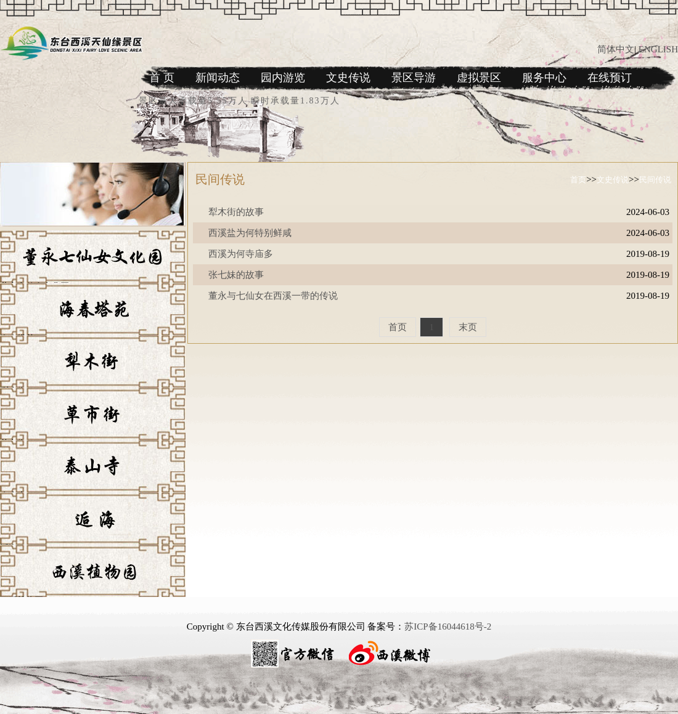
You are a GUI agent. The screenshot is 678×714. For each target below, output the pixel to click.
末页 (468, 327)
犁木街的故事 (236, 212)
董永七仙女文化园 (34, 286)
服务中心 (544, 77)
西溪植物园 (21, 601)
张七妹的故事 (236, 275)
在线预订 (609, 77)
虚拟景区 (479, 77)
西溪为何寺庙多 (240, 254)
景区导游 (413, 77)
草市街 (13, 443)
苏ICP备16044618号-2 (447, 626)
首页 (578, 179)
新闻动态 (217, 77)
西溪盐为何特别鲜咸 (250, 233)
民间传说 (655, 179)
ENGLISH (658, 49)
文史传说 (348, 77)
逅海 (8, 548)
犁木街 (13, 391)
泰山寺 (13, 496)
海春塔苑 (17, 339)
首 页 (161, 77)
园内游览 (283, 77)
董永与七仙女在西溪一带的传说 (273, 296)
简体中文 (615, 49)
